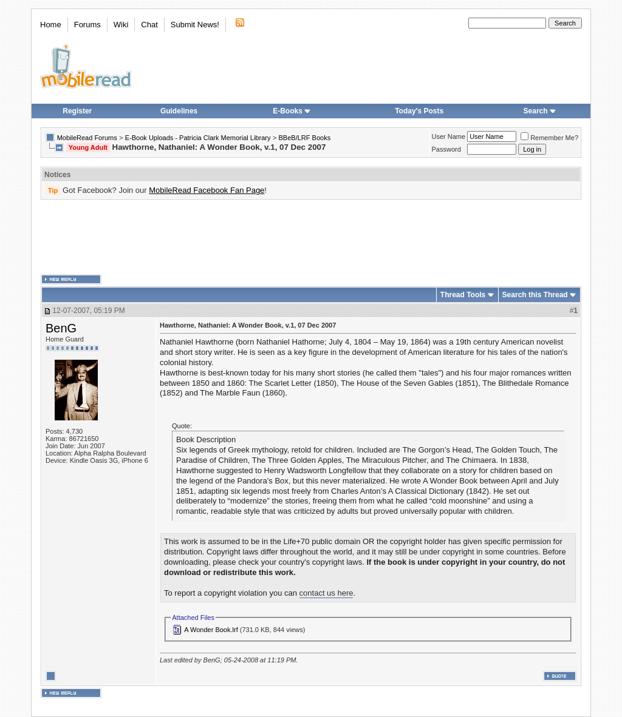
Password (446, 149)
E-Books (292, 111)
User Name (449, 136)
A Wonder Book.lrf (211, 629)
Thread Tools (462, 295)
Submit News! (195, 24)
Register (77, 111)
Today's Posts (419, 111)
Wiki (121, 24)
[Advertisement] (311, 237)
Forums (87, 24)
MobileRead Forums (87, 137)
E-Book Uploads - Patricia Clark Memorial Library (198, 137)
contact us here (326, 593)
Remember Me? (549, 137)
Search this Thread (535, 295)
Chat (149, 24)
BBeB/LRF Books (305, 137)
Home (50, 24)
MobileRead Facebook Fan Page (206, 190)
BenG (61, 328)
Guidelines (178, 111)
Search (540, 111)
